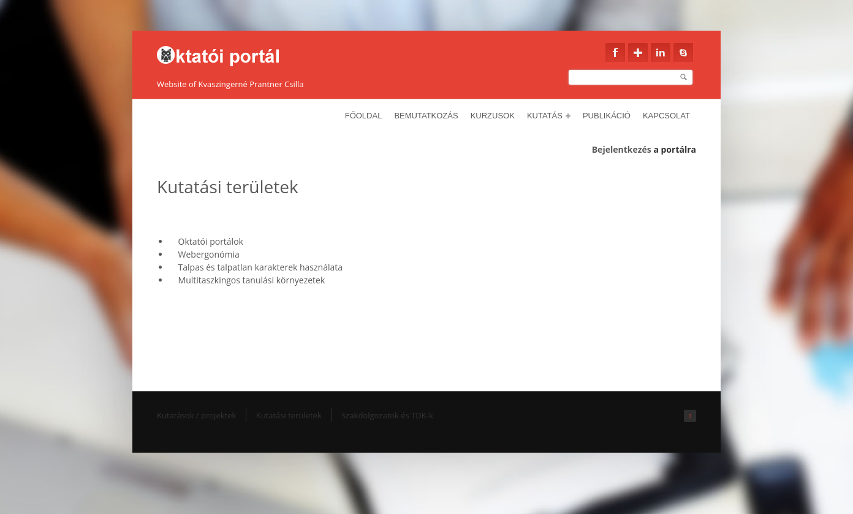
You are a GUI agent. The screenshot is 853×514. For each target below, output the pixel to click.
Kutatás (549, 115)
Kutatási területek (289, 415)
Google (638, 53)
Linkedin (660, 53)
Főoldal (363, 115)
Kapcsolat (666, 115)
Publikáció (607, 115)
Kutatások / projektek (196, 415)
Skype (683, 53)
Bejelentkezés (621, 149)
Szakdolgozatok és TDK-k (387, 415)
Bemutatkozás (426, 115)
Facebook (615, 53)
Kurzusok (493, 115)
